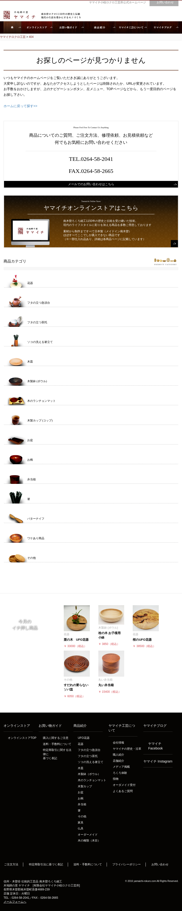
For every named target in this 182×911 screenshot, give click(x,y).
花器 (80, 744)
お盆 (80, 792)
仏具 (80, 828)
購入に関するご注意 (55, 738)
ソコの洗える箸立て (90, 762)
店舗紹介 (118, 760)
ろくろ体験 (120, 773)
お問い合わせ (159, 864)
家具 (80, 822)
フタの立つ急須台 (89, 750)
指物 (115, 778)
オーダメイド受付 (124, 785)
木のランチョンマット (92, 780)
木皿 (80, 768)
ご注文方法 (11, 864)
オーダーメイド (88, 834)
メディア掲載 (121, 766)
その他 (82, 816)
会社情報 (118, 742)
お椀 (80, 798)
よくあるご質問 (123, 791)
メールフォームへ (15, 901)
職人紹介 (118, 754)
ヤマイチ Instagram (157, 761)
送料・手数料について (57, 744)
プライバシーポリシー (126, 864)
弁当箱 (82, 804)
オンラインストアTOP (22, 738)
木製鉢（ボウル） (89, 774)
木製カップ (85, 786)
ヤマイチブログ (155, 725)
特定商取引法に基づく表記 (46, 864)
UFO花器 (83, 738)
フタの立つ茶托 (88, 756)
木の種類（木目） (89, 840)
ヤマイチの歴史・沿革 (127, 748)
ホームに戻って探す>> (20, 106)
